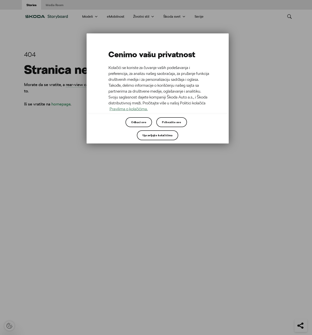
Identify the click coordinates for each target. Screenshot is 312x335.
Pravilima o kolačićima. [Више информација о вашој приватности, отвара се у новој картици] (129, 109)
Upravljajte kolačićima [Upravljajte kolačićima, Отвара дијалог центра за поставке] (158, 135)
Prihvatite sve (171, 122)
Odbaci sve (138, 122)
